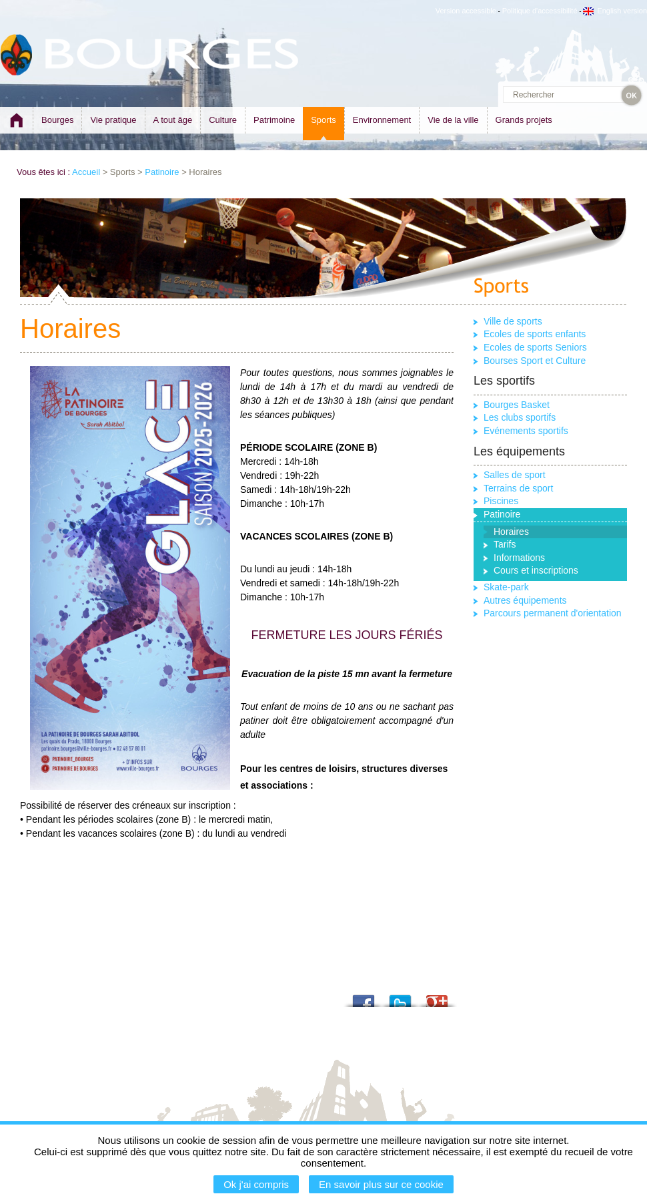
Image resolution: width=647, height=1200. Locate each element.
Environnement (382, 120)
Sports (323, 120)
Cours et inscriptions (536, 570)
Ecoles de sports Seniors (535, 347)
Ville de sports (513, 321)
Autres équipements (525, 600)
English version (615, 11)
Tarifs (505, 544)
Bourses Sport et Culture (535, 360)
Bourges (57, 120)
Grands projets (524, 120)
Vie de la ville (453, 120)
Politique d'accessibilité (540, 11)
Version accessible (466, 11)
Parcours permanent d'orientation (553, 613)
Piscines (501, 500)
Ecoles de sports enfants (535, 334)
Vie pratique (113, 120)
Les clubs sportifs (520, 417)
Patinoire (162, 172)
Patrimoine (274, 120)
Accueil (86, 172)
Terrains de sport (518, 488)
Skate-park (506, 587)
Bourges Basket (517, 404)
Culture (223, 120)
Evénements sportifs (526, 430)
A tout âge (173, 120)
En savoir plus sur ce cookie (381, 1184)
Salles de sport (515, 474)
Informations (519, 557)
